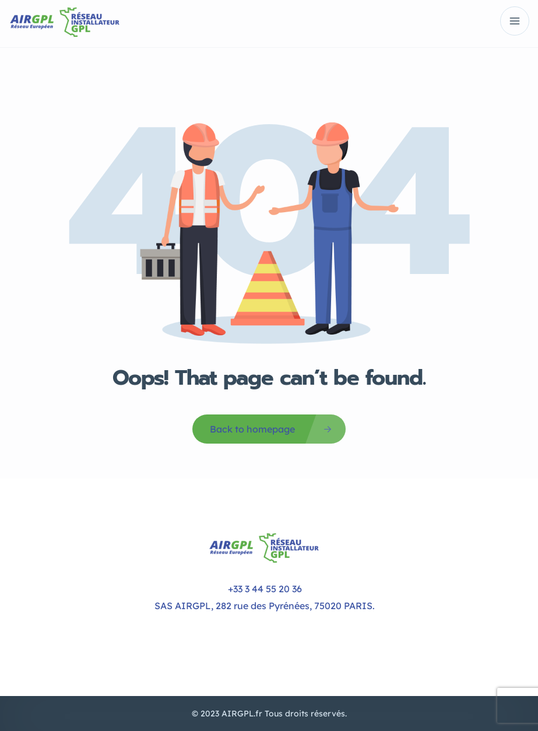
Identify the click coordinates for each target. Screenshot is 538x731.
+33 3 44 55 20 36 (265, 589)
